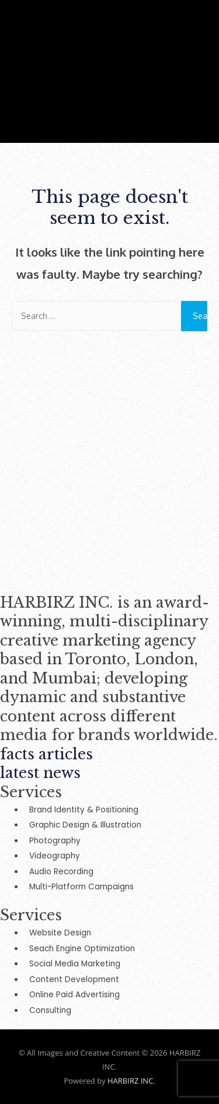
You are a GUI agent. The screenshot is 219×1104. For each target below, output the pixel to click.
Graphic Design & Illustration (85, 824)
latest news (40, 773)
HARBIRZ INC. (131, 1080)
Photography (55, 840)
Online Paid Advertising (74, 994)
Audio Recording (61, 871)
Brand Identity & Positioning (83, 809)
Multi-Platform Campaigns (81, 886)
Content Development (74, 979)
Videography (54, 855)
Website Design (60, 932)
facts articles (46, 754)
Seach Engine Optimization (82, 948)
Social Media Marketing (74, 963)
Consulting (50, 1010)
